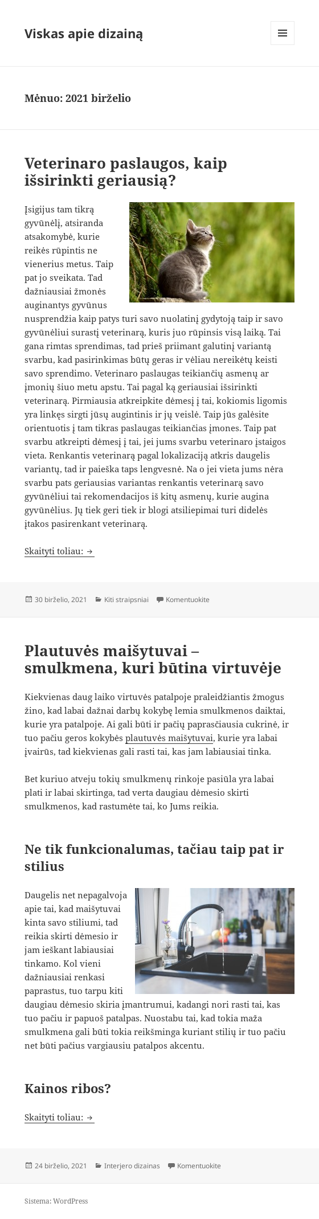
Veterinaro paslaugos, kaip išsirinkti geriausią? (125, 171)
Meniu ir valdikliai (283, 44)
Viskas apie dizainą (83, 33)
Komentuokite (188, 599)
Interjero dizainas (132, 1166)
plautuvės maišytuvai (169, 737)
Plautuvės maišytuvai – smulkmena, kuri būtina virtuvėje (152, 659)
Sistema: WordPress (56, 1201)
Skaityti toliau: (59, 551)
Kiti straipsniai (126, 599)
